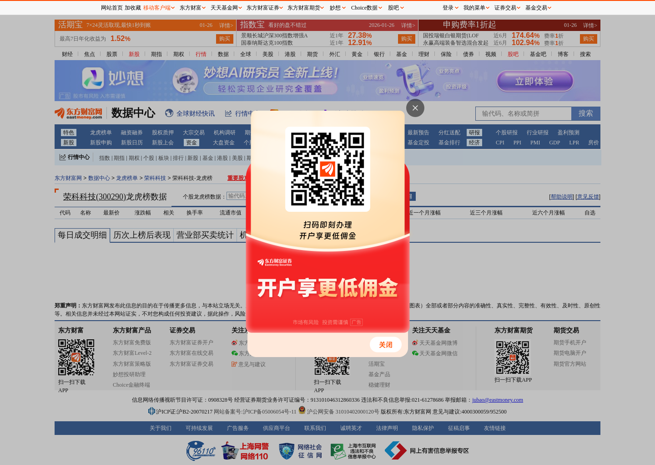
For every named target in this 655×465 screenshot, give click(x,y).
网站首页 (112, 8)
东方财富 (191, 8)
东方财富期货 (303, 8)
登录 (448, 8)
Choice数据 (364, 8)
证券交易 (505, 8)
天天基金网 (224, 8)
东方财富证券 (263, 8)
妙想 (335, 8)
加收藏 (133, 8)
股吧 (393, 8)
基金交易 (536, 8)
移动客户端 (157, 8)
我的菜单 (474, 8)
